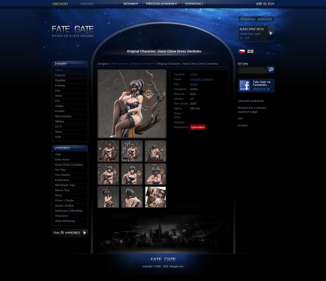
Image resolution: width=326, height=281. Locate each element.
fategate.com (177, 266)
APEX (194, 74)
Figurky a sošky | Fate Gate (69, 27)
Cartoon (60, 75)
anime (194, 84)
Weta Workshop (65, 221)
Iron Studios (62, 174)
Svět (58, 136)
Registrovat (264, 19)
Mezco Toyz (62, 190)
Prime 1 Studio (64, 200)
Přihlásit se (247, 19)
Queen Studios (64, 205)
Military (59, 121)
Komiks (60, 111)
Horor (58, 95)
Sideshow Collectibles (69, 210)
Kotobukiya (62, 180)
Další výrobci (70, 233)
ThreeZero (62, 215)
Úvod (113, 63)
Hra (57, 101)
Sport (58, 131)
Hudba (59, 106)
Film (58, 90)
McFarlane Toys (65, 185)
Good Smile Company (69, 164)
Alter (58, 154)
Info (240, 118)
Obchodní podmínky (251, 101)
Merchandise (63, 116)
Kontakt (243, 125)
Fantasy (60, 85)
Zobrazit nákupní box (270, 33)
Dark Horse (62, 159)
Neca (58, 195)
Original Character (142, 63)
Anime (124, 63)
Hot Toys (60, 169)
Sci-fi (58, 126)
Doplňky (60, 80)
